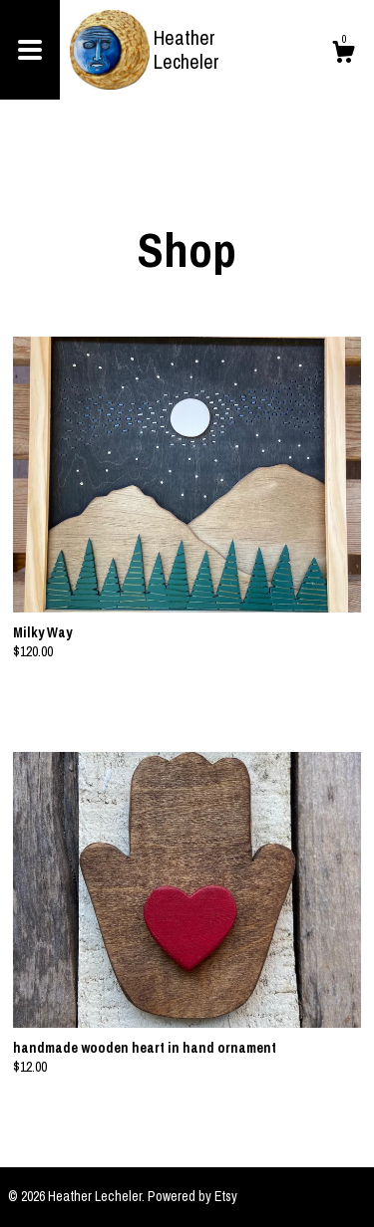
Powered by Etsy (192, 1196)
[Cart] (343, 55)
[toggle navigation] (30, 50)
